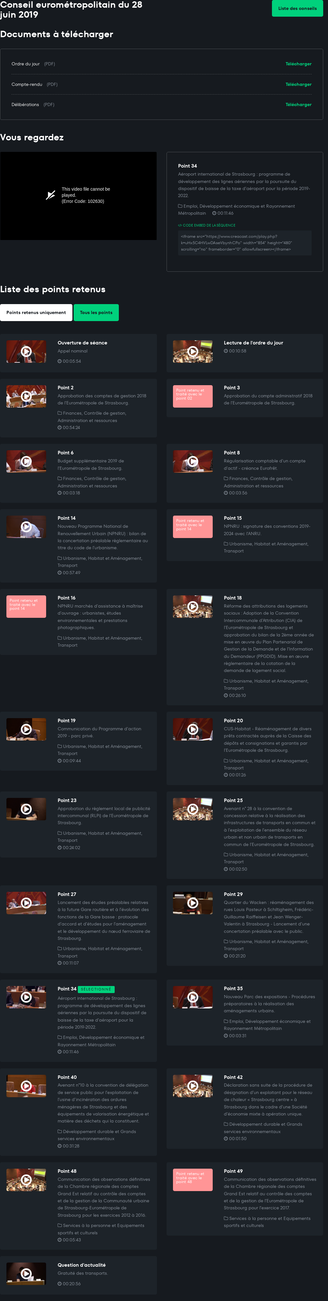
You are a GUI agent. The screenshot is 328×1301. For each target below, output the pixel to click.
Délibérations (25, 104)
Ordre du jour (26, 64)
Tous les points (96, 312)
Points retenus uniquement (36, 312)
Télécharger (299, 64)
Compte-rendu (27, 84)
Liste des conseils (297, 8)
